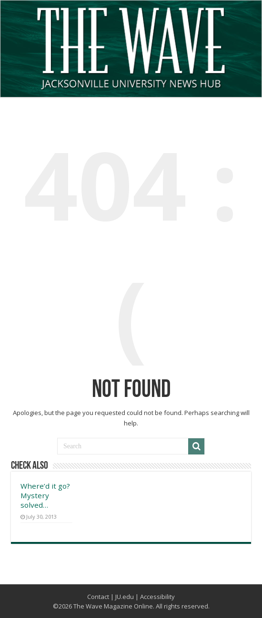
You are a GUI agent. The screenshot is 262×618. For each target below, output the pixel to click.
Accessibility (157, 596)
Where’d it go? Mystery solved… (45, 495)
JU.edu (124, 596)
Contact (98, 596)
